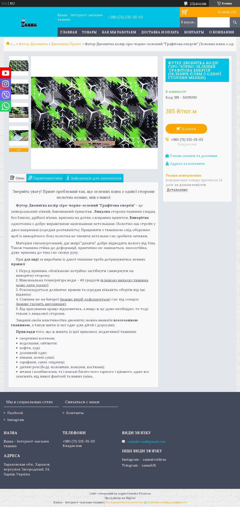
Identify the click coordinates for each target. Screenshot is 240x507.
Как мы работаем (119, 32)
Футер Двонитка (33, 44)
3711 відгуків (198, 3)
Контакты (194, 32)
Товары (89, 32)
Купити (189, 128)
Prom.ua (145, 493)
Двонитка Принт (66, 44)
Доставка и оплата (160, 32)
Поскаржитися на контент (124, 502)
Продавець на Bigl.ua (120, 498)
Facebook (15, 413)
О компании (221, 32)
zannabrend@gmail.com (146, 441)
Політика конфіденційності (166, 502)
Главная (68, 32)
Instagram (15, 419)
